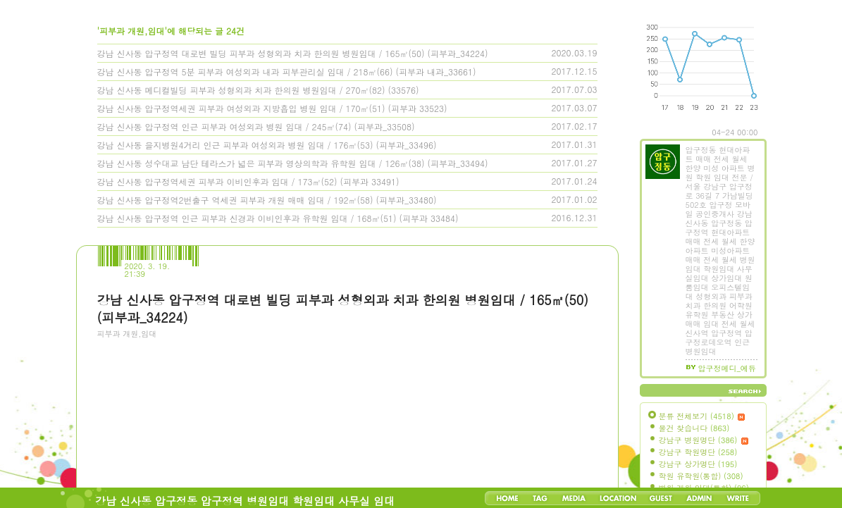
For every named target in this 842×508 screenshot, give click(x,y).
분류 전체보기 (702, 416)
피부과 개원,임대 (127, 333)
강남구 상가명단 (698, 464)
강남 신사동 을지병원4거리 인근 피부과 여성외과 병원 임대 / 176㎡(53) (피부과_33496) (267, 145)
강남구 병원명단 (704, 440)
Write (737, 498)
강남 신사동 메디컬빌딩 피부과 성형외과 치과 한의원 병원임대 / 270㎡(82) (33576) (258, 90)
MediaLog (573, 498)
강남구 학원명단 (698, 452)
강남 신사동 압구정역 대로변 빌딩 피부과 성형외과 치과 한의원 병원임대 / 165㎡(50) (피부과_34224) (292, 53)
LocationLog (617, 498)
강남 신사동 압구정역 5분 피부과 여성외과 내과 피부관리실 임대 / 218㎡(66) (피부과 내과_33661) (286, 72)
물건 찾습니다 (694, 428)
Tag (540, 498)
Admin (699, 498)
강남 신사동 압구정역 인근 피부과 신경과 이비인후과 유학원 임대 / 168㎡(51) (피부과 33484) (278, 218)
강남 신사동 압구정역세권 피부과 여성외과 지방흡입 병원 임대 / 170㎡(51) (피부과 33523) (272, 108)
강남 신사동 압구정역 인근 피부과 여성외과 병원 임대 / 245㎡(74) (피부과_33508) (256, 126)
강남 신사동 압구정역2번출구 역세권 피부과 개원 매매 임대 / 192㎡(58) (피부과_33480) (267, 200)
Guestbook (660, 498)
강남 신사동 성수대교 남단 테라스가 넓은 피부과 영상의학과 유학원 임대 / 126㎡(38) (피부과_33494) (292, 163)
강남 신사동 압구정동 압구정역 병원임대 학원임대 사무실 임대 (245, 500)
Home (507, 498)
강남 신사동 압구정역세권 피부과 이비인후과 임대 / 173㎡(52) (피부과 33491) (248, 181)
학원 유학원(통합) (701, 476)
